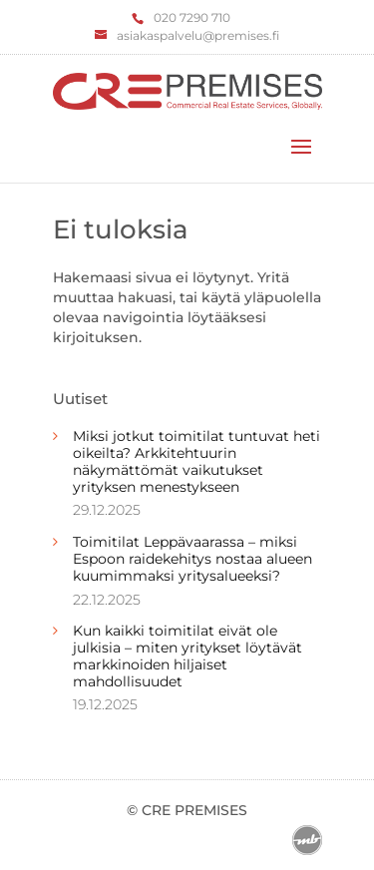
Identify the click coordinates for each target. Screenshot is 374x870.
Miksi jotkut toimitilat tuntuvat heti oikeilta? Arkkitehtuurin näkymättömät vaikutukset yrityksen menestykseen (196, 461)
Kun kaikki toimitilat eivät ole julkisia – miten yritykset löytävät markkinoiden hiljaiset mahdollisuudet (187, 655)
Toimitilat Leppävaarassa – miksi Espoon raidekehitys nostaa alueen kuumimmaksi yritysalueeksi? (192, 559)
